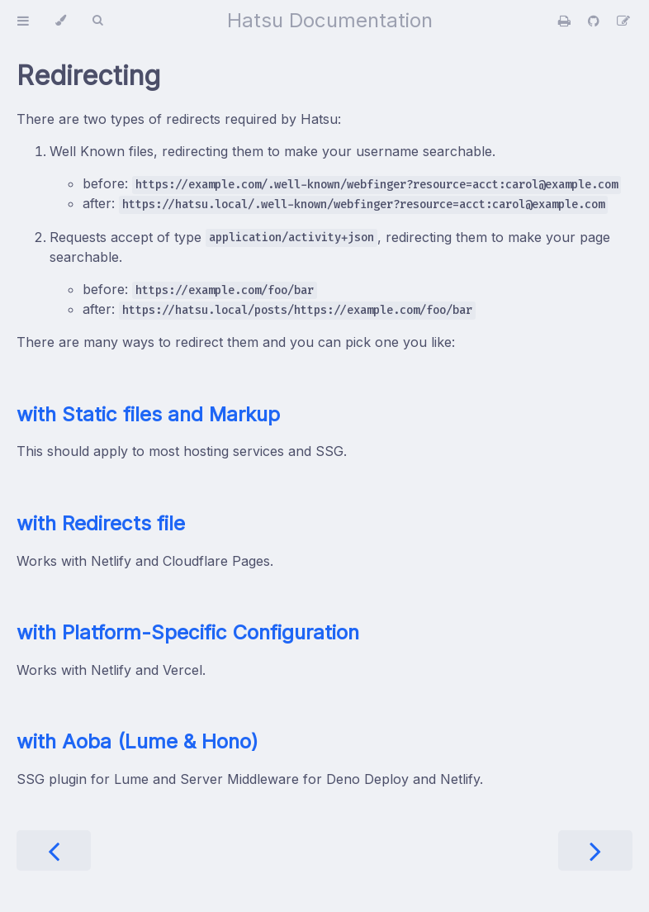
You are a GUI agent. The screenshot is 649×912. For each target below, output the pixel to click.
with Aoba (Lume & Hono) (137, 741)
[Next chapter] (595, 850)
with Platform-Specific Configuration (188, 632)
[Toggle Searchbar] (97, 20)
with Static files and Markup (148, 414)
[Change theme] (60, 20)
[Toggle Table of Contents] (23, 20)
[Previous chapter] (54, 850)
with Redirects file (101, 523)
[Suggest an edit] (623, 20)
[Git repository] (595, 20)
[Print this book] (566, 20)
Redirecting (88, 75)
